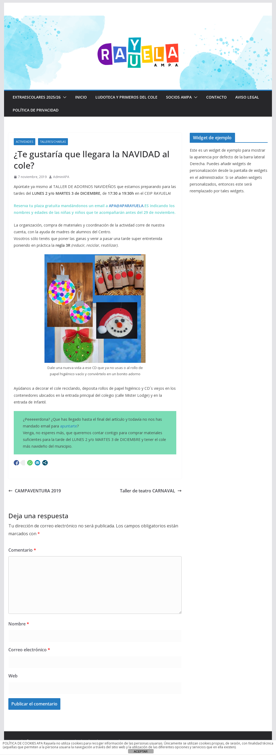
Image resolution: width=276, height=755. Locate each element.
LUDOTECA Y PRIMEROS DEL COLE (126, 97)
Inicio (81, 97)
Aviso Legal (247, 97)
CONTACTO (216, 97)
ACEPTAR (140, 751)
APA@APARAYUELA (126, 205)
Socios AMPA (179, 97)
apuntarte (68, 426)
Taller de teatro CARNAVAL (151, 491)
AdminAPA (61, 177)
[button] (64, 97)
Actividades (24, 142)
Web (13, 676)
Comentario (22, 550)
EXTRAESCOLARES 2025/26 (37, 97)
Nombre (18, 624)
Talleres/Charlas (53, 142)
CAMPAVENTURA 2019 (34, 491)
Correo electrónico (29, 650)
